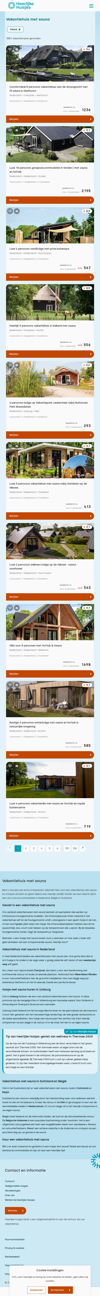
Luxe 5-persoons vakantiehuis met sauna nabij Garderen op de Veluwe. (48, 485)
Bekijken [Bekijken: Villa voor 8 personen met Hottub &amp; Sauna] (13, 673)
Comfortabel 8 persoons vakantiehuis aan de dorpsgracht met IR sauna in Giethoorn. (48, 88)
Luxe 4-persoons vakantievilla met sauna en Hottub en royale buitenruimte (47, 805)
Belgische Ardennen (17, 1120)
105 (67, 848)
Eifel (62, 1102)
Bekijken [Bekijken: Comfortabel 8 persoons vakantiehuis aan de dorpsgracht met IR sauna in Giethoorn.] (13, 119)
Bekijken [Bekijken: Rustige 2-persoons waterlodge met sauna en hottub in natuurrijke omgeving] (13, 754)
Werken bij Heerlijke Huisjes (20, 1200)
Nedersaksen (36, 1106)
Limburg (14, 996)
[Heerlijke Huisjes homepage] (21, 6)
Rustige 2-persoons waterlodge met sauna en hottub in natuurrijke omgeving (43, 724)
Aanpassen (36, 1290)
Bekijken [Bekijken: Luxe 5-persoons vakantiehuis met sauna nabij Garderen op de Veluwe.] (13, 516)
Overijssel (39, 970)
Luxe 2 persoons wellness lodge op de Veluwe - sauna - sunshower (43, 566)
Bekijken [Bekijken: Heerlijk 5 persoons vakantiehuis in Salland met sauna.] (13, 354)
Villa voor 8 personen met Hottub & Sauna (35, 645)
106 (75, 848)
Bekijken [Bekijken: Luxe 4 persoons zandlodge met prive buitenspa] (13, 277)
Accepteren (57, 1290)
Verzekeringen (12, 1190)
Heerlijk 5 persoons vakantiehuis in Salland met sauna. (42, 325)
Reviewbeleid (12, 1256)
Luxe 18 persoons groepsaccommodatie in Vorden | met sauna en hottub (48, 169)
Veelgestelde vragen (16, 1186)
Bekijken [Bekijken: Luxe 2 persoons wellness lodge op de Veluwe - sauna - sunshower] (13, 596)
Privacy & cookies (14, 1248)
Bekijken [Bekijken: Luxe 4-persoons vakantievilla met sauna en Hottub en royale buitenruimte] (13, 835)
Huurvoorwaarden (15, 1239)
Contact (10, 1181)
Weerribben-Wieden (86, 974)
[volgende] (82, 848)
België (5, 1092)
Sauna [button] (13, 29)
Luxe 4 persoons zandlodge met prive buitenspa (39, 248)
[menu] (91, 6)
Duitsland (82, 1088)
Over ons (10, 1195)
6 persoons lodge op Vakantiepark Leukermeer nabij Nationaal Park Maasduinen (48, 404)
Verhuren (12, 1210)
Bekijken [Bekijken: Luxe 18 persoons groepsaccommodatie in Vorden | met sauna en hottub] (13, 200)
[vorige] (10, 848)
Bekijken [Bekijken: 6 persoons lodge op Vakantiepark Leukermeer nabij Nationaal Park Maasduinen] (13, 435)
